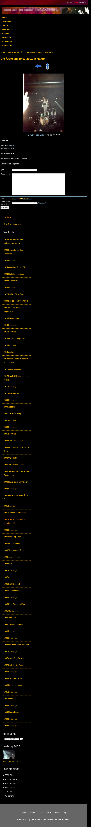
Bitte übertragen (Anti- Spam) (5, 201)
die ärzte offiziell (53, 812)
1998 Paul (8, 564)
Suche (5, 25)
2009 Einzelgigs (10, 400)
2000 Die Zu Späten (12, 543)
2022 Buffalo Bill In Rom (14, 294)
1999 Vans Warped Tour (14, 550)
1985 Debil (8, 699)
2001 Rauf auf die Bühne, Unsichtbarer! (14, 521)
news (41, 812)
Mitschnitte (7, 41)
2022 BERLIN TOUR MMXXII (16, 301)
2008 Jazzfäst (9, 407)
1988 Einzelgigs (10, 638)
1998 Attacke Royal (12, 557)
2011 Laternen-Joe (11, 393)
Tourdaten (6, 21)
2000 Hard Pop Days (12, 537)
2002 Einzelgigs (10, 489)
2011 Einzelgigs (10, 387)
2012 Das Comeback (12, 369)
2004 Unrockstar (10, 458)
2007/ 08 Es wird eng (12, 414)
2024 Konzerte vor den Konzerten (13, 252)
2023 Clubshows (11, 281)
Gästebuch (7, 29)
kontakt (33, 812)
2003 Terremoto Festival (14, 465)
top (65, 812)
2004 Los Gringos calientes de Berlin (16, 449)
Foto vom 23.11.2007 (12, 761)
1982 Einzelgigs (10, 726)
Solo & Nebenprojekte (13, 224)
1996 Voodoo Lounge (13, 591)
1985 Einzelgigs (10, 692)
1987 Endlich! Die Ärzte (13, 665)
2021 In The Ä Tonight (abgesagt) (13, 310)
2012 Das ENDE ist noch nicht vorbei (16, 378)
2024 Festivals (10, 261)
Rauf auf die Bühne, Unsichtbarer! (41, 53)
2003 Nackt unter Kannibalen (16, 482)
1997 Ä (7, 577)
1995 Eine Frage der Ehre (14, 604)
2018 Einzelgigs (10, 325)
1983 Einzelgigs (10, 719)
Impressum (7, 46)
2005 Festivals (10, 434)
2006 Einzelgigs (10, 427)
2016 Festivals (10, 332)
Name (3, 170)
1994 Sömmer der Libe (13, 624)
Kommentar (5, 174)
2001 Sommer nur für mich (15, 513)
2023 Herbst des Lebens (14, 274)
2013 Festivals (10, 345)
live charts (83, 3)
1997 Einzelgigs (10, 570)
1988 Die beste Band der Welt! (16, 645)
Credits (5, 33)
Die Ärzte (7, 217)
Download (6, 37)
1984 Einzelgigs (10, 705)
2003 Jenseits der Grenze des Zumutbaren (16, 473)
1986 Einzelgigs (10, 672)
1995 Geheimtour (11, 611)
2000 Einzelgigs (10, 530)
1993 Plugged (9, 631)
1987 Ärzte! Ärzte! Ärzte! (14, 658)
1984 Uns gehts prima (13, 712)
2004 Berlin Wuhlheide (13, 441)
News (4, 17)
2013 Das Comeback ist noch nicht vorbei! (16, 361)
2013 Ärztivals (10, 352)
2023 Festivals (10, 288)
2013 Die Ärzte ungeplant (14, 339)
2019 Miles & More (11, 318)
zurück (23, 812)
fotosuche (9, 733)
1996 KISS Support (12, 584)
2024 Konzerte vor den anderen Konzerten (13, 241)
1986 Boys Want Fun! (13, 678)
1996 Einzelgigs (10, 597)
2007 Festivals (10, 420)
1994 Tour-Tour (10, 618)
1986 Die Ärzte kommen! (14, 685)
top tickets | (69, 3)
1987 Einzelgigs (10, 651)
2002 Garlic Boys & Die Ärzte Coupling (16, 497)
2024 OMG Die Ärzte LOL (14, 267)
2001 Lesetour (10, 506)
